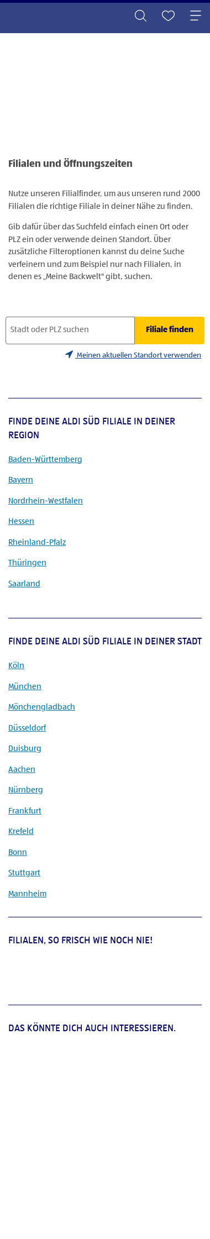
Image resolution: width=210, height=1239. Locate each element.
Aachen (21, 769)
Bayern (20, 480)
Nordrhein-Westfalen (45, 501)
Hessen (21, 521)
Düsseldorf (27, 728)
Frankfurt (24, 811)
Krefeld (21, 831)
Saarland (24, 584)
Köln (16, 666)
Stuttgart (24, 873)
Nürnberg (25, 790)
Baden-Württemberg (45, 459)
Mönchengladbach (41, 707)
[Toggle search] (140, 16)
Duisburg (24, 748)
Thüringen (27, 563)
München (24, 687)
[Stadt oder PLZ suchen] (70, 330)
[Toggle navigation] (195, 16)
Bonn (17, 852)
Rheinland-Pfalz (37, 542)
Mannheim (27, 894)
